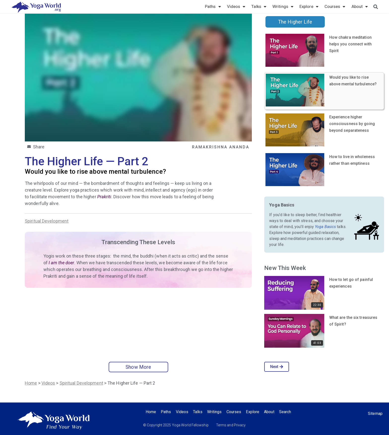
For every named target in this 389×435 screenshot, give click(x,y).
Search (287, 411)
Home (31, 383)
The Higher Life (295, 22)
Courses (335, 6)
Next (276, 366)
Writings (282, 6)
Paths (213, 6)
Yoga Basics (325, 226)
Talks (258, 6)
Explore (309, 6)
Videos (236, 6)
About (360, 6)
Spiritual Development (46, 221)
